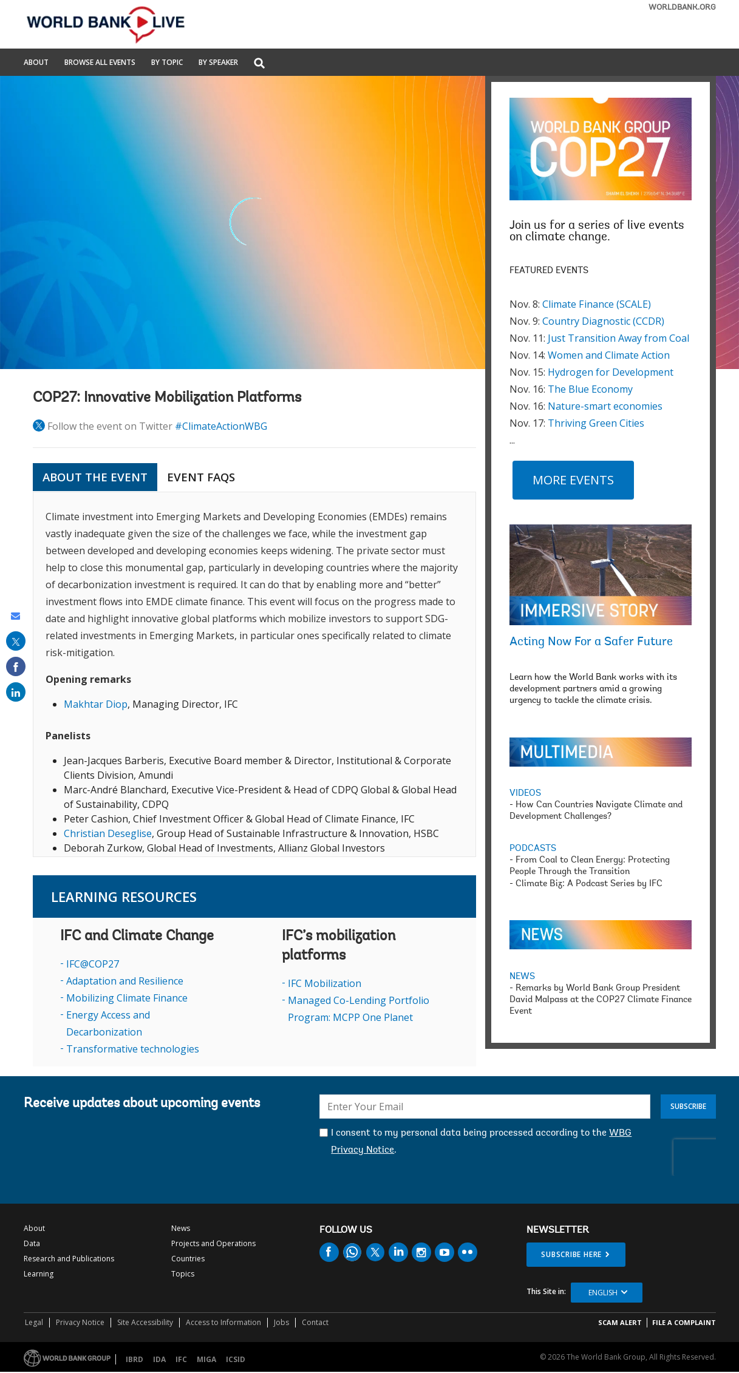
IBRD (134, 1359)
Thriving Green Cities (596, 423)
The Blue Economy (590, 389)
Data (32, 1243)
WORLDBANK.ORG (682, 8)
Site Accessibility (145, 1322)
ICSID (235, 1359)
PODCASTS (532, 848)
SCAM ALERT (620, 1322)
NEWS (522, 976)
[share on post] (16, 641)
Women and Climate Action (609, 355)
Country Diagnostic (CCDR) (603, 321)
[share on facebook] (16, 666)
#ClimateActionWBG (221, 426)
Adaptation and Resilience (124, 981)
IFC (181, 1359)
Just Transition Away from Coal (618, 338)
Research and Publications (69, 1258)
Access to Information (223, 1322)
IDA (159, 1359)
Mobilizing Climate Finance (127, 998)
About (36, 63)
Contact (315, 1322)
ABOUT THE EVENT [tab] (95, 477)
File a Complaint (684, 1322)
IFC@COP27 (92, 964)
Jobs (281, 1322)
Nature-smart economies (605, 406)
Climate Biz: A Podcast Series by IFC (589, 884)
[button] (259, 64)
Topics (182, 1274)
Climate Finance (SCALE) (596, 304)
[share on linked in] (16, 692)
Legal (34, 1322)
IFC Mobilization (324, 983)
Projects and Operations (213, 1243)
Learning (38, 1274)
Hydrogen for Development (610, 372)
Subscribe (688, 1106)
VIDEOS (525, 793)
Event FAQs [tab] (201, 477)
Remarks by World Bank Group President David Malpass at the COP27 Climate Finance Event (600, 1000)
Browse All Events (99, 63)
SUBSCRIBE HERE (571, 1254)
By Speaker (218, 63)
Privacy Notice (80, 1322)
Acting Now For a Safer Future (591, 642)
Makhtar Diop (96, 704)
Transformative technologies (132, 1049)
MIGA (206, 1359)
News (180, 1228)
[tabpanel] (254, 674)
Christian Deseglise (108, 833)
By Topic (167, 63)
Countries (188, 1258)
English (603, 1292)
